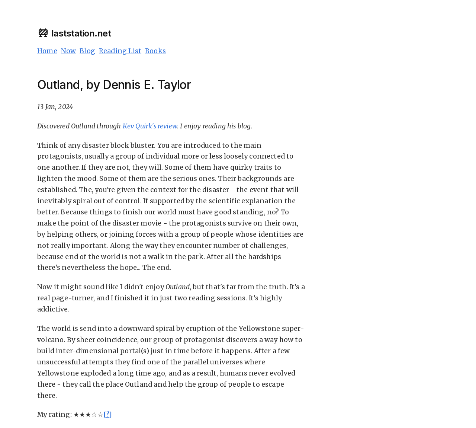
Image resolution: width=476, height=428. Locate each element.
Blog (87, 51)
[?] (107, 415)
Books (155, 51)
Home (47, 51)
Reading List (120, 51)
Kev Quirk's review (150, 126)
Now (68, 51)
